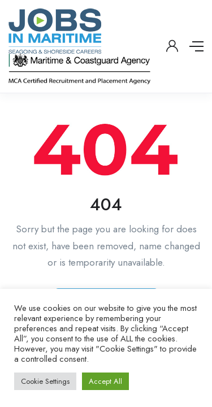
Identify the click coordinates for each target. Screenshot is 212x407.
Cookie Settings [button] (45, 381)
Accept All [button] (105, 381)
